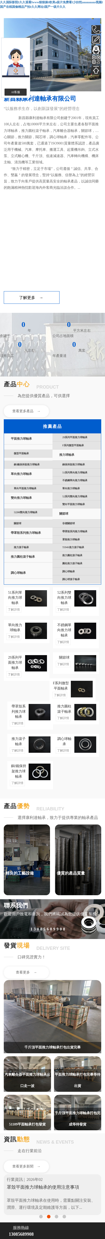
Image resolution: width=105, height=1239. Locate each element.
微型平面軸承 (21, 453)
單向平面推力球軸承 (25, 488)
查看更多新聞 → (26, 1166)
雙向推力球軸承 (21, 498)
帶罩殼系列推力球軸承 (26, 533)
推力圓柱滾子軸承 (23, 556)
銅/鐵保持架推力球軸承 (27, 464)
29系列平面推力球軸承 (74, 437)
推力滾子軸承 (21, 547)
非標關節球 (68, 523)
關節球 (63, 513)
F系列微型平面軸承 (73, 445)
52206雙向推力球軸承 (25, 512)
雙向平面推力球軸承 (73, 504)
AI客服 (15, 92)
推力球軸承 (66, 455)
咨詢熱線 (14, 929)
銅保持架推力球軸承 (73, 464)
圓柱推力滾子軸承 (72, 563)
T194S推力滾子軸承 (73, 547)
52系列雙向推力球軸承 (74, 496)
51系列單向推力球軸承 (74, 472)
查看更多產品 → (26, 411)
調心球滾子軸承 (71, 579)
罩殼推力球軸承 (71, 539)
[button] (41, 1216)
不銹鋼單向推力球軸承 (74, 480)
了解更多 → (31, 297)
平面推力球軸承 (21, 438)
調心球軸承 (18, 573)
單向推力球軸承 (21, 474)
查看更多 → (26, 972)
